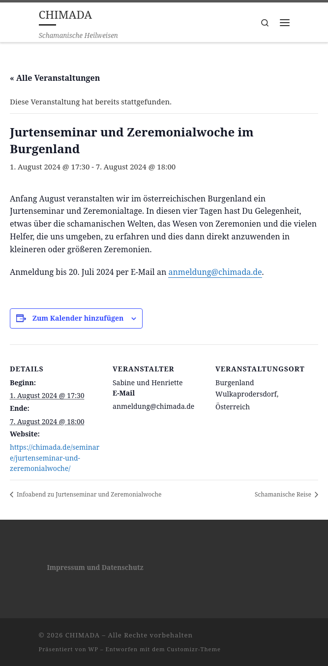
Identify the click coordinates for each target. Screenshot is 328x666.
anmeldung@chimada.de (215, 271)
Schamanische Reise (284, 494)
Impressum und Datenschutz (95, 567)
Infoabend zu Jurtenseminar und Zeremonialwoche (88, 494)
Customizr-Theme (194, 649)
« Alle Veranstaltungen (55, 77)
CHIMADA (82, 635)
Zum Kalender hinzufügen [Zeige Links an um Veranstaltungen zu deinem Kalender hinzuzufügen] (78, 318)
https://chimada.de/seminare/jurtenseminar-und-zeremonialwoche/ (54, 457)
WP (93, 649)
